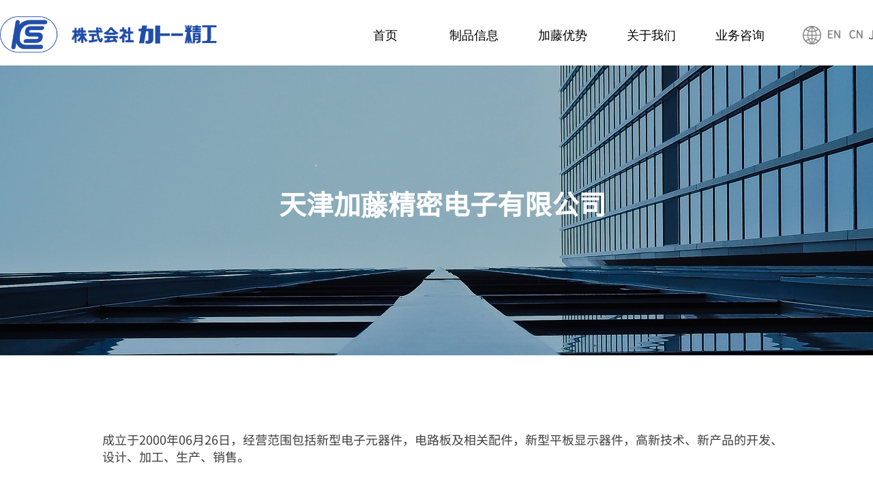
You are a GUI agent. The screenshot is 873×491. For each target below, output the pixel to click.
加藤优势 (562, 35)
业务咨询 (740, 35)
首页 (385, 35)
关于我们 (651, 35)
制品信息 (474, 35)
